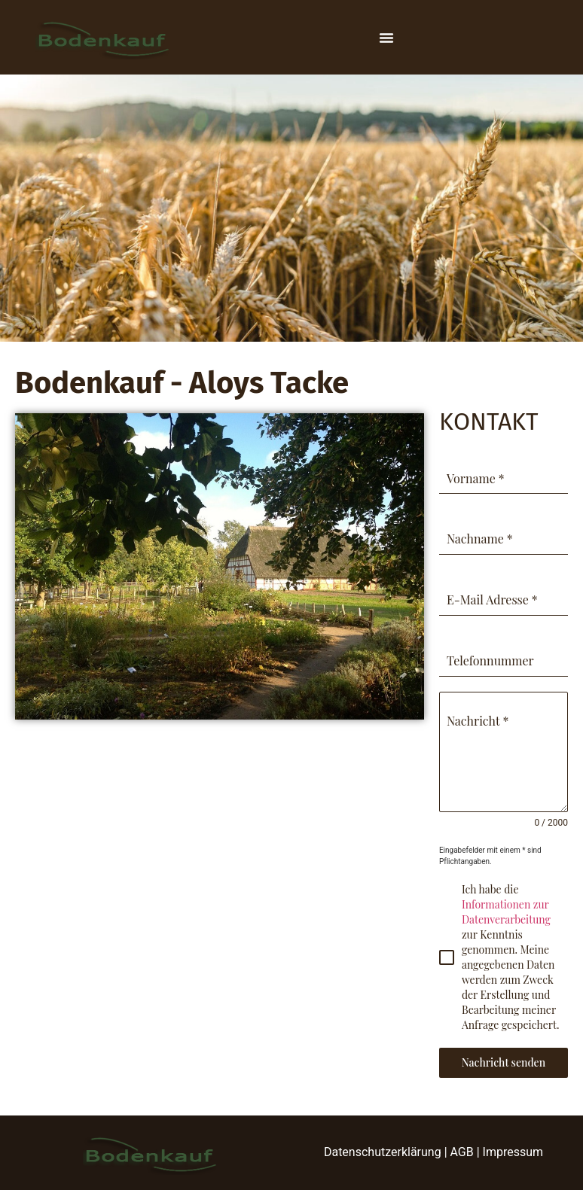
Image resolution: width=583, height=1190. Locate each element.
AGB (462, 1152)
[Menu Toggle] (386, 37)
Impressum (513, 1152)
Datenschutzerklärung (382, 1152)
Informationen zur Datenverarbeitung (506, 912)
